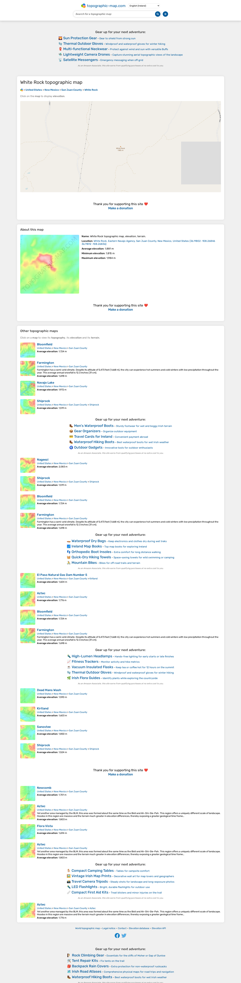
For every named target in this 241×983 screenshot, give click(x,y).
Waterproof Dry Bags (89, 541)
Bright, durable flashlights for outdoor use (125, 887)
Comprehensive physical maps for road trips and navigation (139, 971)
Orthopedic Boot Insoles (91, 552)
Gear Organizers (87, 431)
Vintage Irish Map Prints (91, 876)
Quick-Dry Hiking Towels (91, 557)
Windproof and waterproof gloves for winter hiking (135, 43)
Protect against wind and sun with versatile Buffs (139, 49)
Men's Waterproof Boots (94, 426)
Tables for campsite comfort (133, 870)
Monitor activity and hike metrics (120, 661)
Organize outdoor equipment (120, 431)
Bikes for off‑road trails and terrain (119, 562)
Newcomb (44, 788)
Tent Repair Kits (85, 960)
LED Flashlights (84, 887)
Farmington (45, 363)
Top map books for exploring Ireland (125, 546)
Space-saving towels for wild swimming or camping (144, 557)
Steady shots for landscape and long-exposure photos (142, 881)
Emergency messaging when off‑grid (121, 60)
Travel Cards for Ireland (93, 436)
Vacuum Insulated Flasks (92, 667)
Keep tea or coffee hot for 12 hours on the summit (145, 667)
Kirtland (93, 578)
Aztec (41, 593)
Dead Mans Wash (49, 690)
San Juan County (78, 348)
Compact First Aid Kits (90, 892)
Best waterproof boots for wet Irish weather (143, 442)
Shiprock (43, 401)
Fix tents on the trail (112, 960)
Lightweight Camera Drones (86, 54)
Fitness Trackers (85, 661)
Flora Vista (45, 826)
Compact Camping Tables (93, 870)
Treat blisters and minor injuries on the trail (136, 892)
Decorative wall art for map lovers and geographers (144, 876)
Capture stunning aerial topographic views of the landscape (147, 54)
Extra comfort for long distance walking (137, 552)
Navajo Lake (45, 382)
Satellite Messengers (80, 60)
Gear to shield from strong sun (117, 38)
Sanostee (44, 727)
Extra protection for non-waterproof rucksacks (139, 966)
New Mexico (60, 348)
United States (44, 348)
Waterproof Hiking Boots (94, 442)
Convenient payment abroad (131, 436)
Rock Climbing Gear (88, 955)
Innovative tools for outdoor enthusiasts (129, 447)
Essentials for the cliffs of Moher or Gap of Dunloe (136, 955)
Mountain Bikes (84, 562)
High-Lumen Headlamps (92, 656)
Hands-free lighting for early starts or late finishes (144, 656)
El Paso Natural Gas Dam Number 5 (62, 575)
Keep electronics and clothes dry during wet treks (137, 541)
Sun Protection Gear (80, 38)
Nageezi (43, 459)
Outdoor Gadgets (88, 447)
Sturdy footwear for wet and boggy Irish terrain (144, 426)
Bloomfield (44, 344)
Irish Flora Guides (86, 678)
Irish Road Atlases (86, 971)
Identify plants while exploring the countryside (130, 678)
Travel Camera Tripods (90, 881)
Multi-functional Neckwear (85, 49)
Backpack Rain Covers (90, 966)
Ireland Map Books (87, 546)
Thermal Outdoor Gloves (83, 43)
